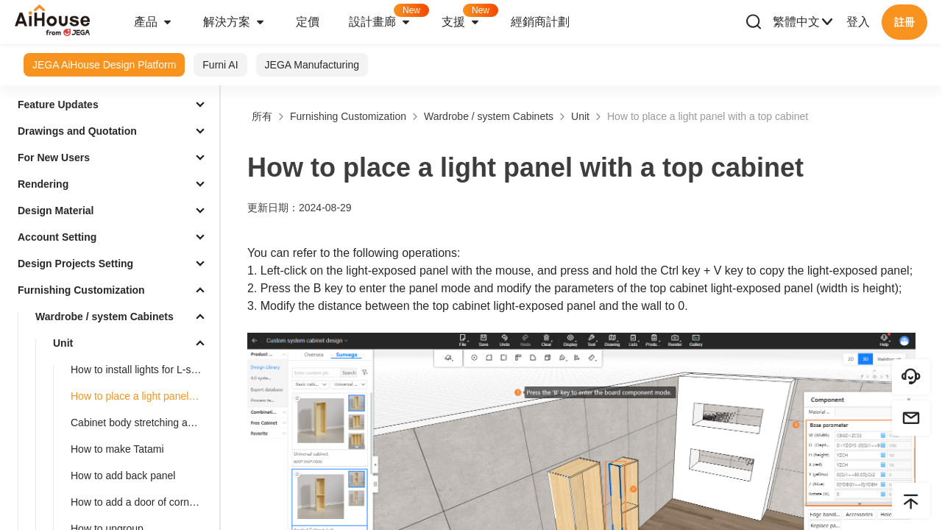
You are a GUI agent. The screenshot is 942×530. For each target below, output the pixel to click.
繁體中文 (804, 22)
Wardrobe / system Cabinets (104, 316)
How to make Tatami (117, 449)
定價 (307, 21)
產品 (154, 22)
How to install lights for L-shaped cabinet (142, 369)
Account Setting (57, 237)
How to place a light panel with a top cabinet (142, 396)
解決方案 (234, 22)
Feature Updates (58, 104)
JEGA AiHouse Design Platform (104, 65)
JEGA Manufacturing (312, 65)
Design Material (55, 210)
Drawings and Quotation (77, 131)
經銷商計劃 (540, 21)
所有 (262, 116)
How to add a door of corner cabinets (142, 502)
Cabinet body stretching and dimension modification (142, 422)
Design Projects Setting (75, 263)
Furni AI (220, 65)
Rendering (43, 184)
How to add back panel (123, 475)
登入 (858, 21)
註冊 (904, 22)
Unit (63, 343)
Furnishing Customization (81, 290)
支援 (469, 17)
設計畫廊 (388, 17)
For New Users (54, 157)
